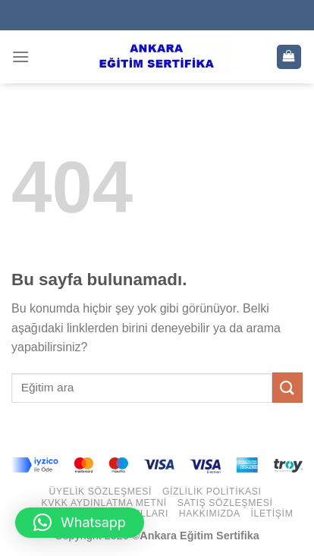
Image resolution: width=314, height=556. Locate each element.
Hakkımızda (209, 513)
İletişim (272, 513)
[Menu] (20, 56)
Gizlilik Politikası (212, 491)
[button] (79, 522)
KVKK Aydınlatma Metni (104, 503)
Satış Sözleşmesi (225, 503)
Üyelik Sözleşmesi (100, 491)
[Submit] (287, 387)
